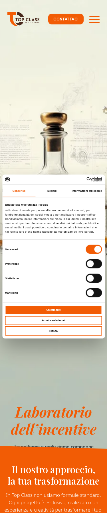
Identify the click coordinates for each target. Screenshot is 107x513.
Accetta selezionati (53, 320)
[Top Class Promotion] (23, 19)
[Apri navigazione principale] (94, 19)
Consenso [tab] (18, 190)
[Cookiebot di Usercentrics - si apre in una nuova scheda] (77, 179)
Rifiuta (53, 330)
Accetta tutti (53, 309)
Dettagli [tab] (52, 190)
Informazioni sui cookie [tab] (87, 190)
